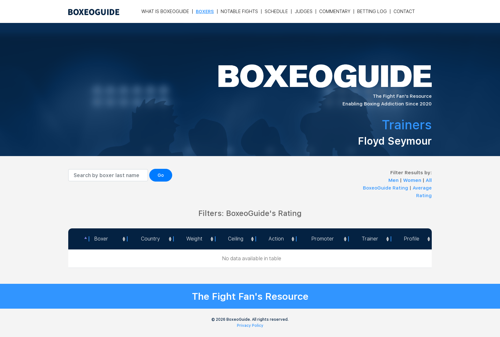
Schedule (276, 11)
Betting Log (372, 11)
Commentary (334, 11)
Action (276, 239)
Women (413, 180)
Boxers (205, 11)
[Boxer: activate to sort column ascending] (108, 238)
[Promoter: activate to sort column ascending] (322, 238)
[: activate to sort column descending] (78, 238)
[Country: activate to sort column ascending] (150, 238)
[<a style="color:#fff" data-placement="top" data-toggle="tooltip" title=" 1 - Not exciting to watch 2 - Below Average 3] (275, 238)
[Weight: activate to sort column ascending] (194, 238)
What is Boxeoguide (165, 11)
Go (161, 175)
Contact (404, 11)
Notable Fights (239, 11)
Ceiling (235, 239)
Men (394, 180)
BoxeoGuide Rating (385, 188)
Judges (303, 11)
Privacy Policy (250, 325)
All (429, 180)
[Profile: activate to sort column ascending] (411, 238)
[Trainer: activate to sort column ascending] (369, 238)
